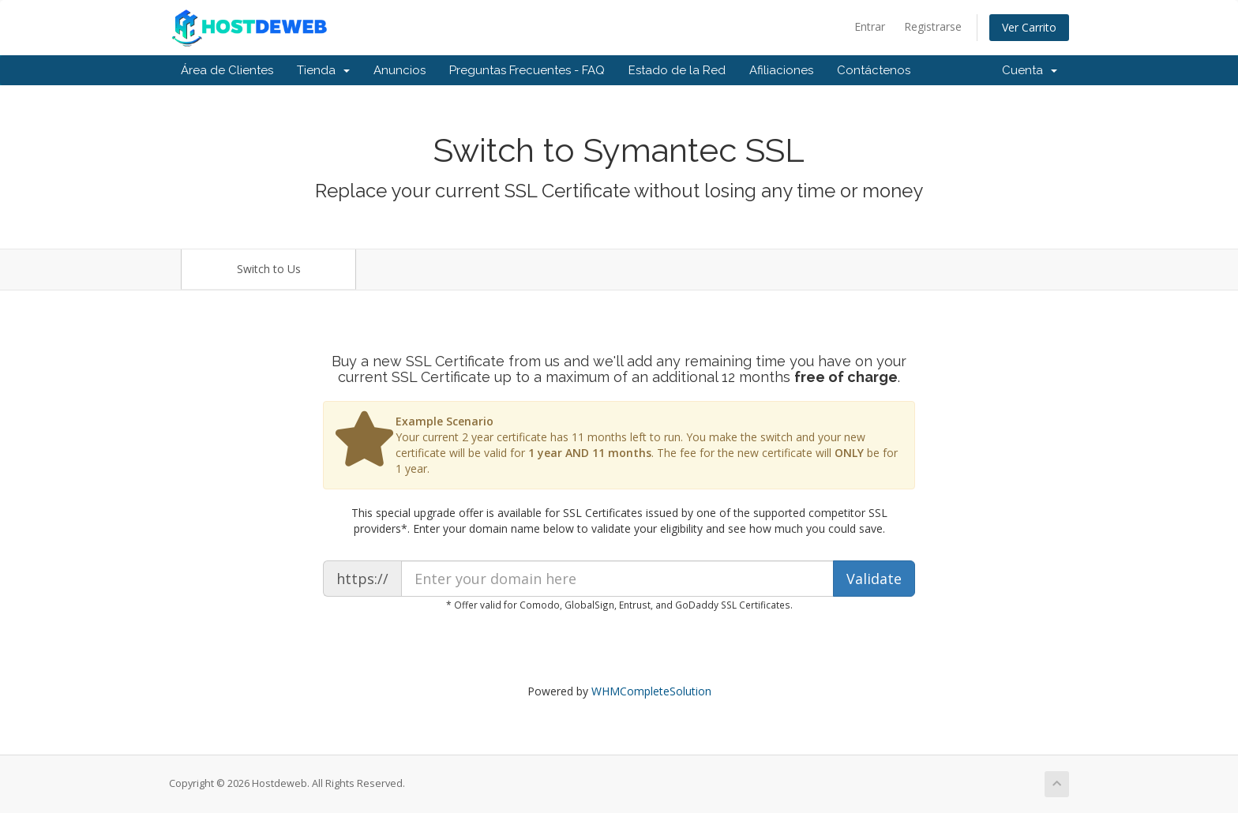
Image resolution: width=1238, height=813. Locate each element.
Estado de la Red (677, 70)
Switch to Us (269, 268)
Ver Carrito (1029, 27)
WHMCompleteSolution (651, 691)
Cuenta (1029, 70)
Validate (874, 578)
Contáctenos (873, 70)
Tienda (323, 70)
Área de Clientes (227, 70)
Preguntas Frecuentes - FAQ (527, 70)
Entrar (869, 26)
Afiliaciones (781, 70)
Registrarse (933, 26)
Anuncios (399, 70)
